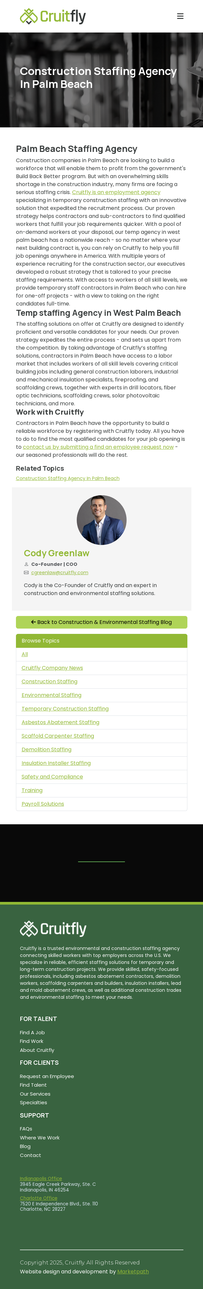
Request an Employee (47, 1076)
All (25, 654)
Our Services (35, 1093)
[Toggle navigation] (180, 16)
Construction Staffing (49, 681)
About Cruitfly (37, 1050)
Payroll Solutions (43, 804)
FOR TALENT (38, 1019)
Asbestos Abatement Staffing (60, 722)
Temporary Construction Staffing (65, 708)
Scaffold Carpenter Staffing (58, 736)
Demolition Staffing (46, 749)
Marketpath (133, 1271)
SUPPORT (34, 1115)
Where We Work (39, 1137)
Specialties (33, 1102)
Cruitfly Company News (52, 668)
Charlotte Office (38, 1198)
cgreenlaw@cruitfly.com (59, 572)
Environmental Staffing (51, 695)
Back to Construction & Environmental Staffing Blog (101, 622)
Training (32, 790)
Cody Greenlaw (56, 553)
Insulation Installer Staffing (56, 763)
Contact (30, 1155)
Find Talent (33, 1084)
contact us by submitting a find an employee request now (98, 447)
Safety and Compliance (52, 776)
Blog (25, 1146)
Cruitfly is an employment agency (116, 192)
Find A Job (32, 1032)
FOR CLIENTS (39, 1062)
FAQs (26, 1128)
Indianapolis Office (41, 1179)
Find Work (31, 1041)
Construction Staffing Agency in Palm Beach (68, 478)
